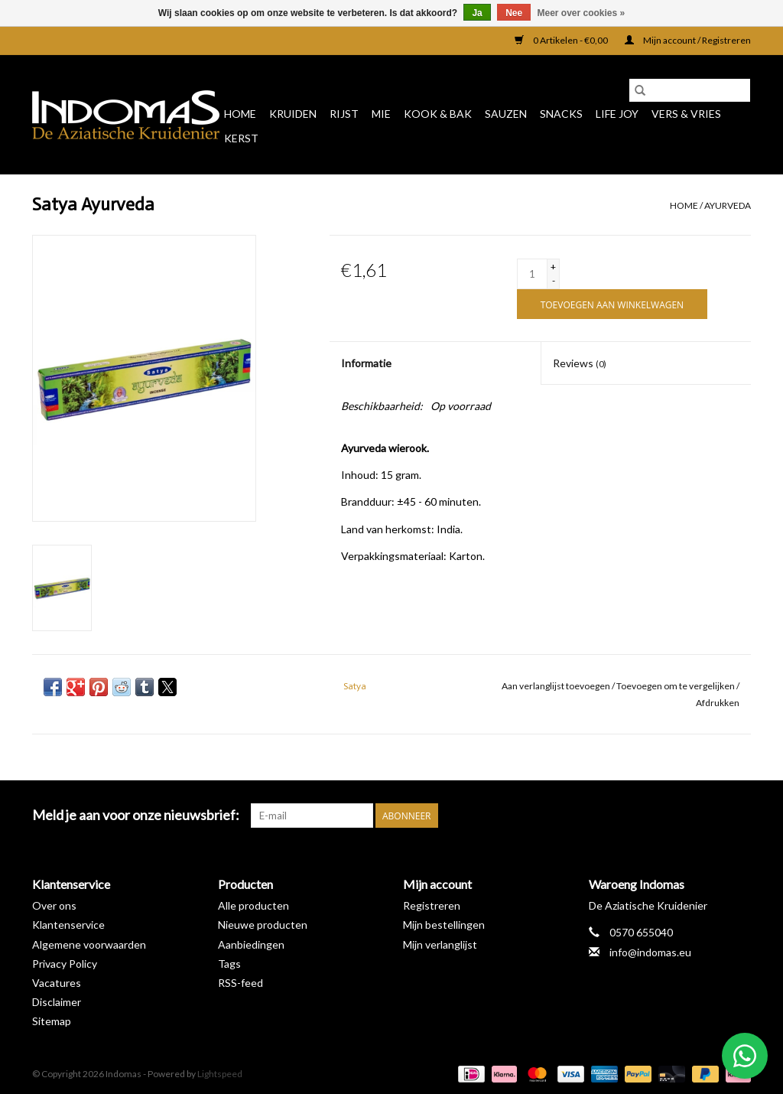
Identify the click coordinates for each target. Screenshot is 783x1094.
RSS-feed (240, 982)
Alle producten (253, 905)
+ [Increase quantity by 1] (553, 266)
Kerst (241, 138)
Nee (513, 13)
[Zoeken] (690, 90)
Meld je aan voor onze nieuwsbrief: (135, 815)
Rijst (344, 113)
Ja (477, 13)
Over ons (54, 905)
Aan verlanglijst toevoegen (557, 686)
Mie (381, 113)
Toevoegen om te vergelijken (676, 686)
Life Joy (617, 113)
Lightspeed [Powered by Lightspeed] (219, 1073)
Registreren (431, 905)
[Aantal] (532, 274)
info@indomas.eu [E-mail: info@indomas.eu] (650, 952)
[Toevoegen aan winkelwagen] (612, 304)
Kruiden (293, 113)
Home (240, 113)
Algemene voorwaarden (89, 944)
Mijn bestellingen (444, 924)
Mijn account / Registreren (688, 40)
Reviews (579, 363)
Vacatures (56, 982)
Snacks (561, 113)
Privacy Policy (64, 963)
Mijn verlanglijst (440, 944)
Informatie (366, 363)
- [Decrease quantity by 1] (553, 280)
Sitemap (51, 1020)
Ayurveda (727, 205)
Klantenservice (68, 924)
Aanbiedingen (251, 944)
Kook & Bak (438, 113)
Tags (229, 963)
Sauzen (506, 113)
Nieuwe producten (262, 924)
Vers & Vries (686, 113)
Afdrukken (717, 702)
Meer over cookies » (581, 13)
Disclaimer (56, 1001)
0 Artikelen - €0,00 (562, 40)
